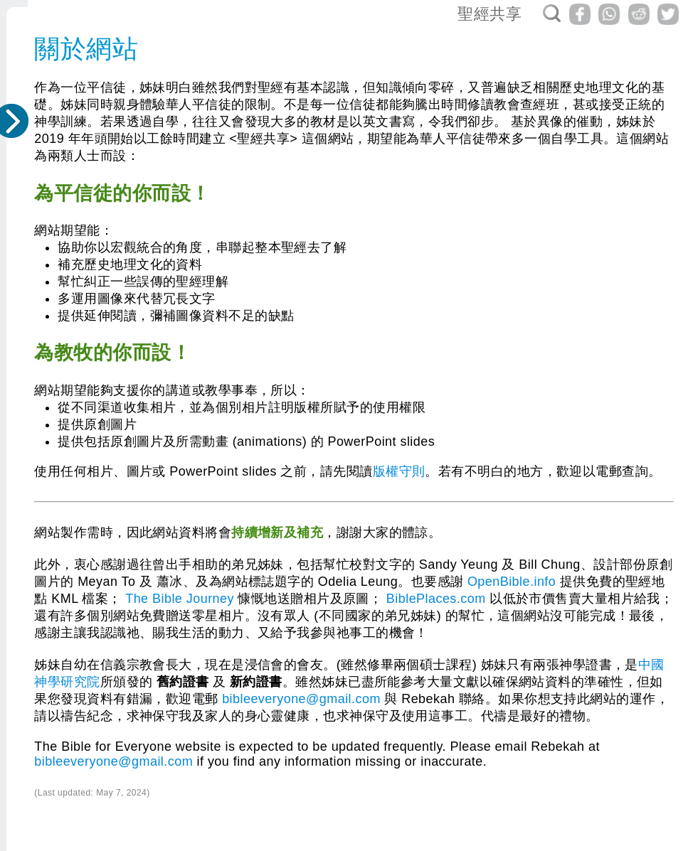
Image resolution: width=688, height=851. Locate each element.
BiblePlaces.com (436, 599)
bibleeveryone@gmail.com (301, 699)
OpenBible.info (511, 581)
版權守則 (399, 471)
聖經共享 (489, 14)
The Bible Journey (179, 599)
